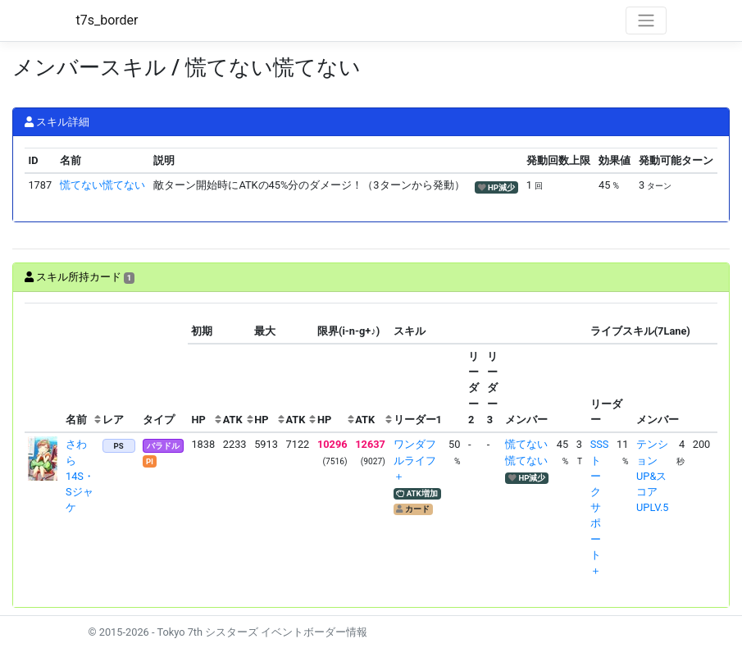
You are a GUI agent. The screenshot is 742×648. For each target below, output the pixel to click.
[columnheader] (43, 367)
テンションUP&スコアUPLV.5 (652, 475)
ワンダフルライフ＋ (415, 459)
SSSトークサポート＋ (599, 507)
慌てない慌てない (102, 185)
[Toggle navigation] (646, 20)
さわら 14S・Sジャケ (80, 475)
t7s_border (107, 20)
